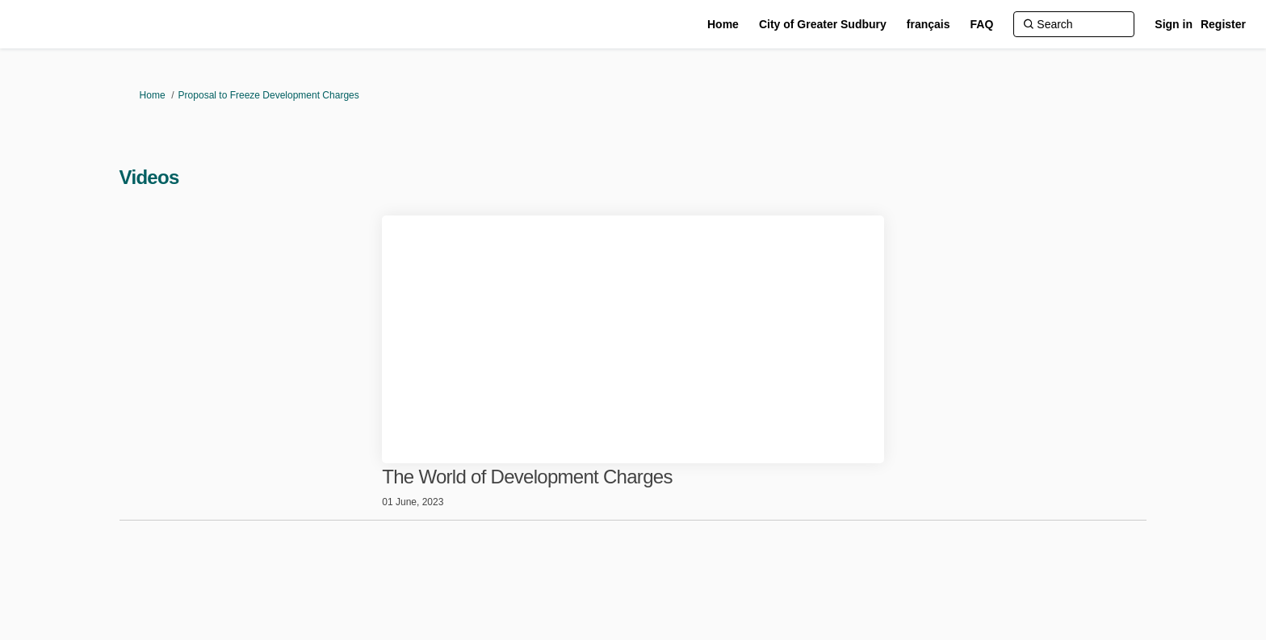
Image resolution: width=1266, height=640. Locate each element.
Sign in (1174, 24)
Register (1223, 24)
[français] (928, 24)
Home (153, 95)
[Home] (723, 24)
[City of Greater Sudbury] (823, 24)
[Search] (1073, 24)
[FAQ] (982, 24)
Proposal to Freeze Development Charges (268, 95)
